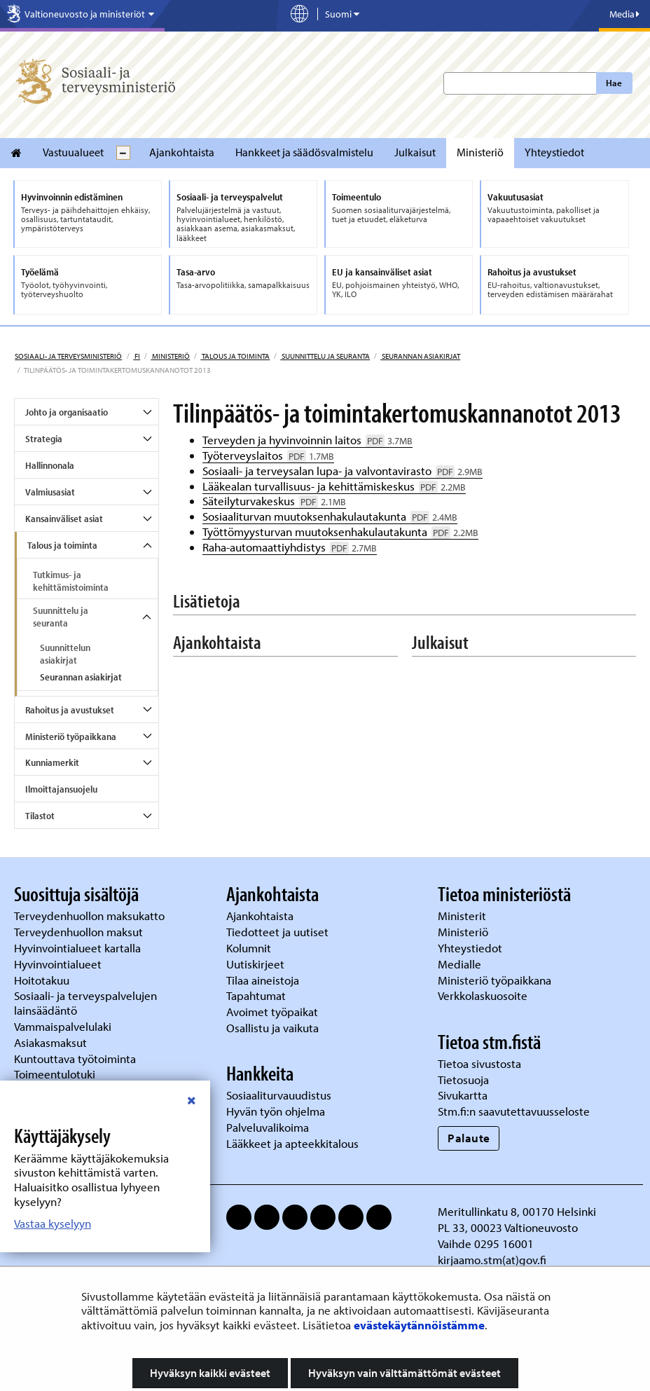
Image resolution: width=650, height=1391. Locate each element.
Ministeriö (480, 152)
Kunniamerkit (52, 762)
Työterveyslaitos (268, 455)
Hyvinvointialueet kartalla (79, 947)
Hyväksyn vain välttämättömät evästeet (404, 1373)
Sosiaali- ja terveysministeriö (68, 356)
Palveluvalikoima (267, 1127)
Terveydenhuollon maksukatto (90, 915)
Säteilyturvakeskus (274, 500)
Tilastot (40, 815)
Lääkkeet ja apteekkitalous (292, 1143)
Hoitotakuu (43, 980)
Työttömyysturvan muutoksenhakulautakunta (340, 531)
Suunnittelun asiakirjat (65, 653)
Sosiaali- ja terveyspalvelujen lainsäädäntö (85, 1002)
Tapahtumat (256, 995)
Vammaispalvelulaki (64, 1026)
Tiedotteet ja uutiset (278, 931)
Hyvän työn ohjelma (275, 1111)
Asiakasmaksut (50, 1042)
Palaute (469, 1137)
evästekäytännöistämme (419, 1324)
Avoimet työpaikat (272, 1011)
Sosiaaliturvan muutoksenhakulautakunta (329, 516)
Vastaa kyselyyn (52, 1223)
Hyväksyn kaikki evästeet (210, 1373)
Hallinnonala (49, 465)
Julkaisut (415, 152)
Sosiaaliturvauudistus (278, 1095)
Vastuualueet (73, 152)
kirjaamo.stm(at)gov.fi (492, 1259)
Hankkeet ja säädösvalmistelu (304, 152)
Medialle (461, 964)
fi (136, 356)
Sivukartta (463, 1095)
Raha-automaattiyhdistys (289, 547)
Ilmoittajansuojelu (61, 789)
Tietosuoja (463, 1079)
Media (624, 14)
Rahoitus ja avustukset (69, 710)
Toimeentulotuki (56, 1074)
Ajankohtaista (181, 152)
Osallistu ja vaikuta (272, 1027)
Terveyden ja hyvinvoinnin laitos (307, 439)
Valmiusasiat (50, 492)
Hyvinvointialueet (59, 964)
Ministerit (463, 915)
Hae (614, 82)
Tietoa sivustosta (479, 1063)
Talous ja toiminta (235, 356)
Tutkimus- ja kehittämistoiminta (71, 581)
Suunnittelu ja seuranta (325, 356)
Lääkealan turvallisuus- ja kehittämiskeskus (334, 486)
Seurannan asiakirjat (420, 356)
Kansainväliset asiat (64, 518)
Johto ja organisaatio (66, 412)
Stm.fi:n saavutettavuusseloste (514, 1111)
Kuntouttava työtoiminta (75, 1058)
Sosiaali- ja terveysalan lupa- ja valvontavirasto (342, 470)
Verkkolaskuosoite (484, 995)
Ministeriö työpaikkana (70, 736)
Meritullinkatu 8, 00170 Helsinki (517, 1211)
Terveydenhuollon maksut (80, 931)
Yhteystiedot (554, 152)
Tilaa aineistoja (262, 980)
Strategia (43, 438)
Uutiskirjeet (256, 964)
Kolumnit (250, 947)
